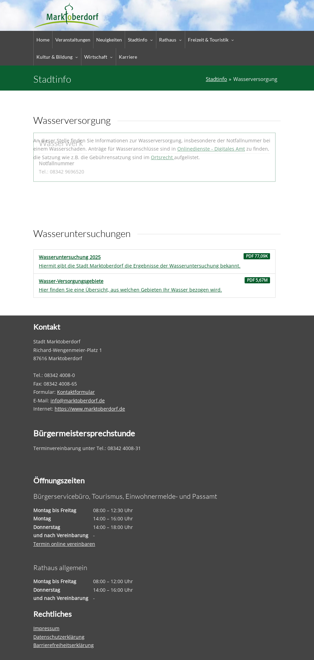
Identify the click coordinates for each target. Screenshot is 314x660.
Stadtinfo (137, 40)
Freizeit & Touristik (208, 40)
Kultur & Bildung (54, 57)
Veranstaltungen (72, 40)
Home (42, 40)
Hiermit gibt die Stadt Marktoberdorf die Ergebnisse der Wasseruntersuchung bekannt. (154, 261)
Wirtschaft (95, 57)
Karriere (128, 57)
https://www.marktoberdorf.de (90, 408)
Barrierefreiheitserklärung (63, 645)
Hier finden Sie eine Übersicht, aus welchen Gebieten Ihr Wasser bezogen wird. (154, 285)
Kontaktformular (76, 392)
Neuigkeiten (109, 40)
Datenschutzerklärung (59, 637)
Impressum (46, 628)
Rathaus (167, 40)
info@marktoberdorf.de (78, 400)
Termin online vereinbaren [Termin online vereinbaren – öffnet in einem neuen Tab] (64, 544)
